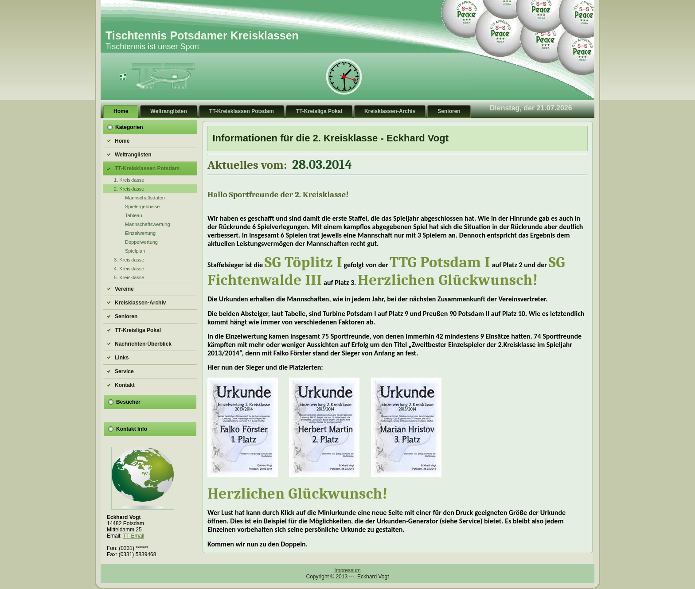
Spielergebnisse (142, 206)
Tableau (133, 215)
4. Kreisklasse (129, 268)
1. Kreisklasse (129, 180)
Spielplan (135, 251)
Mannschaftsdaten (145, 197)
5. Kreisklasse (129, 277)
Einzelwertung (140, 233)
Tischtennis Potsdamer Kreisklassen (202, 35)
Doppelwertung (141, 242)
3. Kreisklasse (129, 259)
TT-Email (133, 536)
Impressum (347, 570)
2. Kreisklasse (129, 188)
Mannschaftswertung (147, 224)
